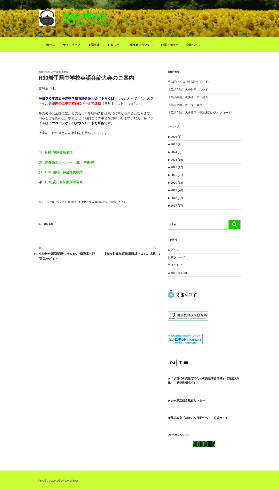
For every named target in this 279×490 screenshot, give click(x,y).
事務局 (65, 72)
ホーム (50, 45)
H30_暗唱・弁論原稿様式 (64, 172)
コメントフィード (179, 265)
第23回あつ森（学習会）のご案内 (189, 81)
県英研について (142, 45)
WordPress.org (177, 272)
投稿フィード (176, 257)
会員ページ (193, 45)
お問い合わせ (169, 45)
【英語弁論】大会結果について (188, 89)
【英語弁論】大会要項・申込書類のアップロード (199, 112)
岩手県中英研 (84, 16)
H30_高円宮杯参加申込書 (64, 182)
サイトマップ (71, 45)
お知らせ (115, 45)
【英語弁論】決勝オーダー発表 (188, 97)
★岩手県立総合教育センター (186, 400)
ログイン (173, 249)
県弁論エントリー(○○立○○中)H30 (69, 162)
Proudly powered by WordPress (58, 480)
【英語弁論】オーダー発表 (185, 105)
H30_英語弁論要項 (59, 152)
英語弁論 (94, 45)
